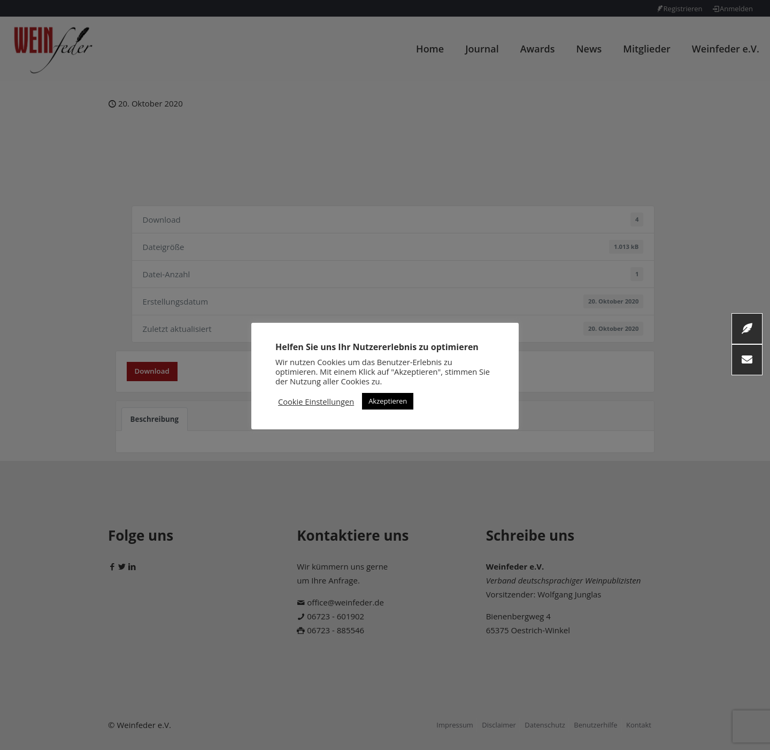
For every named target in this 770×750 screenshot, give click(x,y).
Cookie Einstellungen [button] (316, 401)
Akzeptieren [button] (387, 401)
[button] (747, 359)
